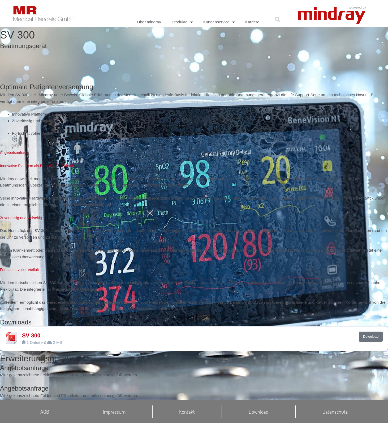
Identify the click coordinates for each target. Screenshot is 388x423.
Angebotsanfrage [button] (15, 152)
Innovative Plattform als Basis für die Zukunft (39, 165)
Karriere (252, 22)
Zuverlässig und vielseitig (22, 217)
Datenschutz (335, 411)
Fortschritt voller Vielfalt (20, 269)
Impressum (114, 411)
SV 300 (32, 335)
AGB (44, 411)
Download (370, 337)
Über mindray (149, 22)
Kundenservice (219, 22)
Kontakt (187, 411)
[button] (277, 19)
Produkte (182, 22)
